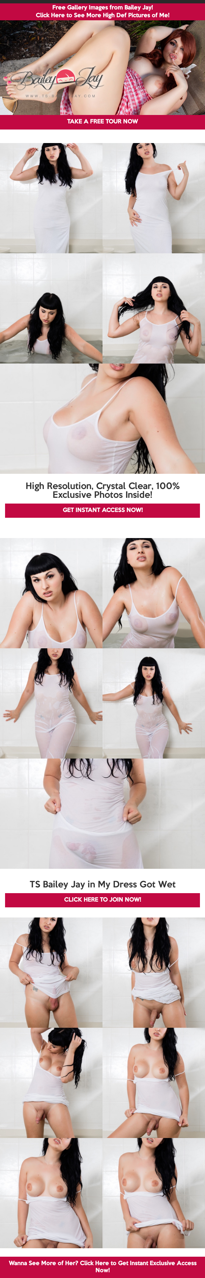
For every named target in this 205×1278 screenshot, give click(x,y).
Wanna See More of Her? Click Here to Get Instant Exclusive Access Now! (103, 1267)
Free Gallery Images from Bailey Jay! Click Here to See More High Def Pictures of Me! (102, 11)
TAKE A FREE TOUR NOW (102, 121)
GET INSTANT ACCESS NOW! (103, 510)
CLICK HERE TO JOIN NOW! (102, 900)
